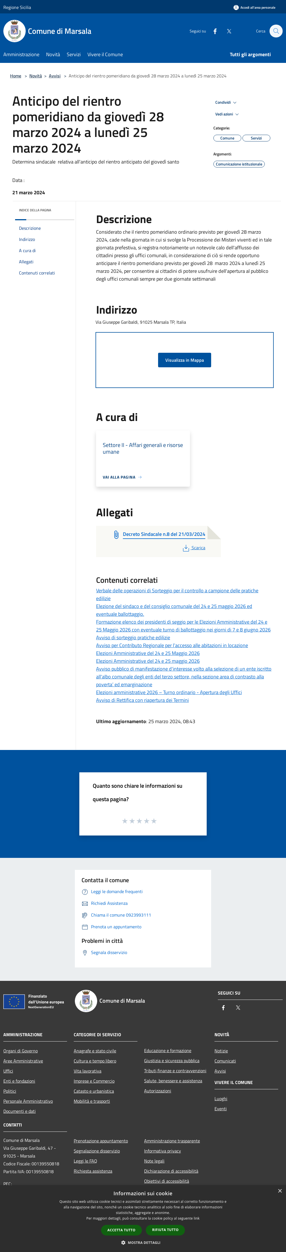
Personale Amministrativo (28, 1101)
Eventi (220, 1108)
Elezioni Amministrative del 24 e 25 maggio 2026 (148, 661)
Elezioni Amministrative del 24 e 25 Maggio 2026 (148, 653)
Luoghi (220, 1098)
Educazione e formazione (167, 1050)
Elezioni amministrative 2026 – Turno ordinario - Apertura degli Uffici (169, 692)
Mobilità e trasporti (92, 1101)
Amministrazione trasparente (172, 1140)
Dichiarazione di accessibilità (171, 1171)
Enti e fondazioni (19, 1081)
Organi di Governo (20, 1050)
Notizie (221, 1050)
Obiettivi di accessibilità (166, 1181)
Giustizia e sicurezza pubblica (171, 1060)
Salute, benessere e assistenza (173, 1080)
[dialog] (143, 1218)
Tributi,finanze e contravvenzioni (175, 1070)
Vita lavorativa (87, 1071)
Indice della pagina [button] (35, 210)
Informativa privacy (162, 1150)
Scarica (193, 547)
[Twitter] (226, 31)
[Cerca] (276, 31)
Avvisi (55, 75)
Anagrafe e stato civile (95, 1050)
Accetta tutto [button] (121, 1230)
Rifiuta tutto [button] (165, 1229)
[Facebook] (212, 31)
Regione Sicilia (17, 7)
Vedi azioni (227, 114)
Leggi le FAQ (85, 1161)
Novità (35, 75)
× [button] (280, 1191)
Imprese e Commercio (94, 1081)
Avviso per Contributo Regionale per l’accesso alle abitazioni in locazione (172, 645)
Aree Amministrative (23, 1060)
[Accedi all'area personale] (254, 7)
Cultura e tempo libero (95, 1060)
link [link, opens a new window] (197, 1218)
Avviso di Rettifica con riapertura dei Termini (142, 700)
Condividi (226, 102)
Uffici (8, 1071)
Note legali (154, 1161)
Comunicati (225, 1060)
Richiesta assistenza (93, 1171)
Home (15, 75)
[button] (143, 1242)
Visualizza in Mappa (184, 360)
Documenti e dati (19, 1111)
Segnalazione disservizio (97, 1150)
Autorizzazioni (157, 1090)
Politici (9, 1091)
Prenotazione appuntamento (101, 1140)
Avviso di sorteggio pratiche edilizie (133, 637)
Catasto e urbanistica (94, 1091)
